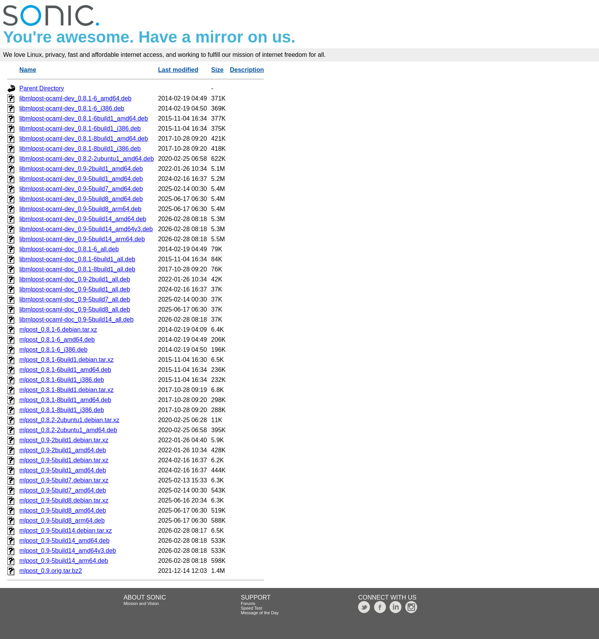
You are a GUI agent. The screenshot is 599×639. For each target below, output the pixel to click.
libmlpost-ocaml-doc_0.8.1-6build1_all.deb (77, 259)
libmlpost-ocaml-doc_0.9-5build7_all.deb (74, 299)
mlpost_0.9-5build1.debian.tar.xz (63, 460)
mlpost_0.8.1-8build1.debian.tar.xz (66, 390)
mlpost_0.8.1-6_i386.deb (53, 349)
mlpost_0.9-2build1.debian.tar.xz (63, 440)
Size (217, 69)
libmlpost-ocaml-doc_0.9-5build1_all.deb (74, 289)
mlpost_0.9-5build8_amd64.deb (62, 510)
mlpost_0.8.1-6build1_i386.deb (61, 380)
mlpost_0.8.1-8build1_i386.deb (61, 410)
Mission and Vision (141, 603)
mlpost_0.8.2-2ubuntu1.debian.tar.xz (69, 420)
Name (27, 69)
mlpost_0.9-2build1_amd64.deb (62, 450)
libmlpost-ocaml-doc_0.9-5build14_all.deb (76, 319)
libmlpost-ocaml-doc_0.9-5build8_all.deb (74, 309)
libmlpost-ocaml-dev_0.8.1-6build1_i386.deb (80, 128)
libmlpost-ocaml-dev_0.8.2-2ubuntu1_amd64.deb (86, 158)
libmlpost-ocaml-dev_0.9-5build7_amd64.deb (81, 189)
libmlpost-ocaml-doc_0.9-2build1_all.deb (74, 279)
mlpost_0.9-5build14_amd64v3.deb (67, 550)
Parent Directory (41, 88)
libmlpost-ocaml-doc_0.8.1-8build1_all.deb (77, 269)
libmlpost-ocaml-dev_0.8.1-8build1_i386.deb (80, 148)
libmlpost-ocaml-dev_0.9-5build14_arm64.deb (82, 239)
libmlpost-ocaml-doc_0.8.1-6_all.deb (69, 249)
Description (247, 69)
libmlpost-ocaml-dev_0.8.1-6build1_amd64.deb (83, 118)
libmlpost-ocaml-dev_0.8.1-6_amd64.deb (75, 98)
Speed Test (251, 608)
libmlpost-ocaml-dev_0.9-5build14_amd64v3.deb (86, 229)
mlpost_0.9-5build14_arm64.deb (63, 560)
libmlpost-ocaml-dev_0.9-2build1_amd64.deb (81, 168)
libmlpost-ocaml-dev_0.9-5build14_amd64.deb (82, 219)
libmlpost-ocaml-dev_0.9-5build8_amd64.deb (81, 199)
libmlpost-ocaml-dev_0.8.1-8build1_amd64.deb (83, 138)
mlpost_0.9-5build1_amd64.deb (62, 470)
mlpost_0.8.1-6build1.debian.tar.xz (66, 359)
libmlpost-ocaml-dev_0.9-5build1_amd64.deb (81, 179)
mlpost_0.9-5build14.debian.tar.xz (65, 530)
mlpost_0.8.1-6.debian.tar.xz (58, 329)
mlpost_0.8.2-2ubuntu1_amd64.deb (68, 430)
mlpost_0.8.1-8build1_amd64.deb (65, 400)
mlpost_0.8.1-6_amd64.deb (57, 339)
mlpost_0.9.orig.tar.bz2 (50, 570)
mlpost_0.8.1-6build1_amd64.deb (65, 369)
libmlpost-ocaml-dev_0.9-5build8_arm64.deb (80, 209)
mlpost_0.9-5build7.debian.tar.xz (63, 480)
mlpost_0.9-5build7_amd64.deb (62, 490)
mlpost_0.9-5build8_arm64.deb (62, 520)
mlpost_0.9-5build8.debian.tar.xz (63, 500)
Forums (248, 603)
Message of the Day (260, 612)
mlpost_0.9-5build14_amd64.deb (64, 540)
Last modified (178, 69)
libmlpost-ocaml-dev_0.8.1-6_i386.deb (71, 108)
